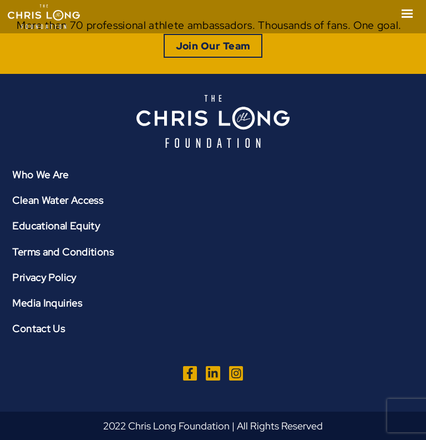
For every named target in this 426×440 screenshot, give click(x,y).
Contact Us (38, 328)
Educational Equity (56, 225)
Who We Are (40, 174)
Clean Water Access (57, 200)
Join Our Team (213, 45)
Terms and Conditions (63, 252)
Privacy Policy (44, 277)
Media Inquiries (47, 303)
